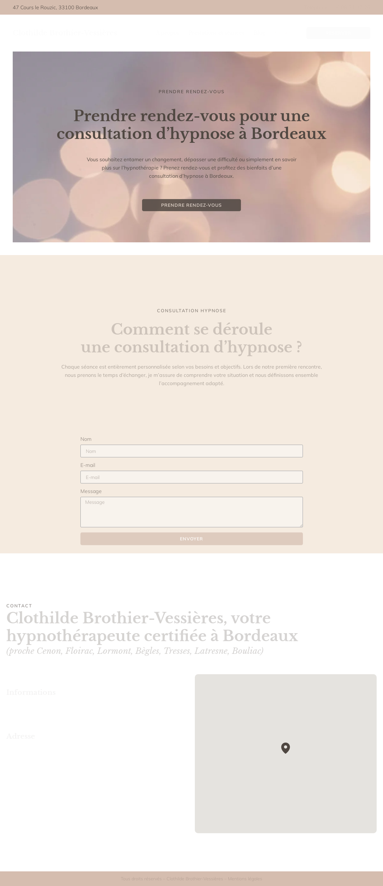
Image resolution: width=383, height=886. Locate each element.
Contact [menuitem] (285, 33)
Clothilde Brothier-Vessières (65, 33)
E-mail (87, 507)
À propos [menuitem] (167, 33)
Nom (86, 481)
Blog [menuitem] (259, 33)
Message (91, 533)
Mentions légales (245, 879)
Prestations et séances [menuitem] (216, 33)
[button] (285, 748)
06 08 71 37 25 (351, 7)
